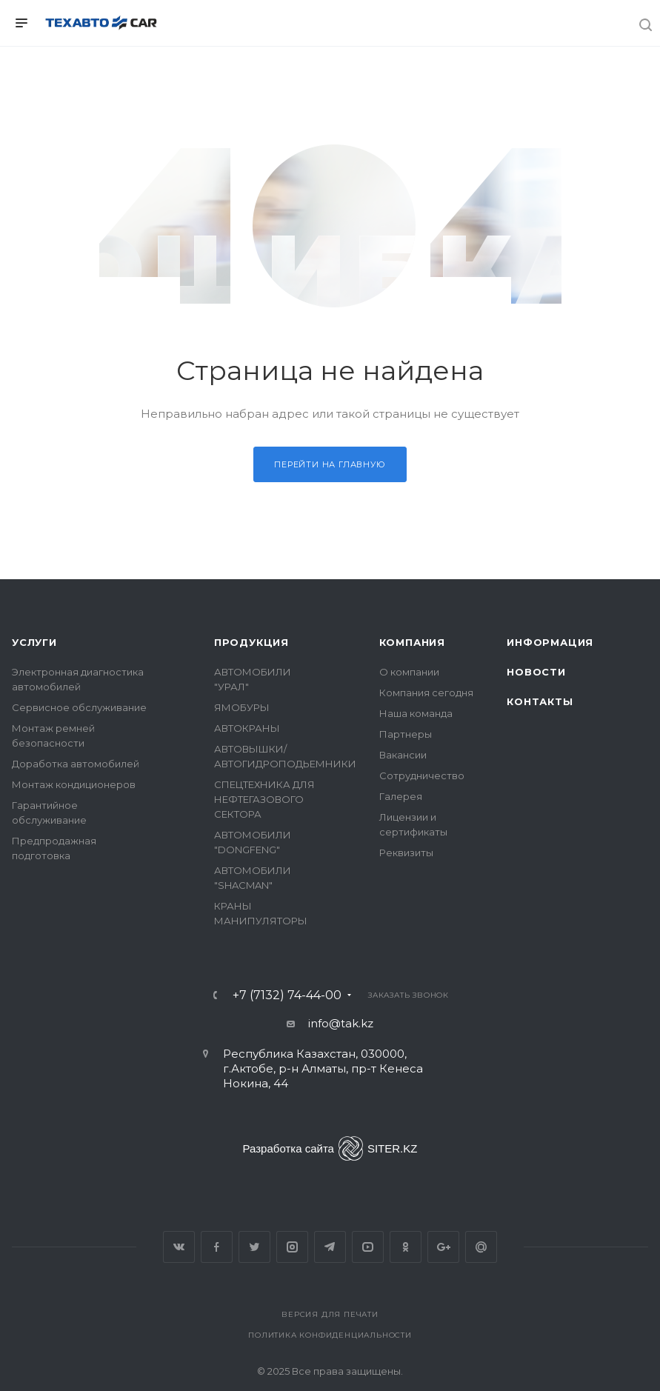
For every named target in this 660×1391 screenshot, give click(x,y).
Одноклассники (405, 1247)
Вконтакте (179, 1247)
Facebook (217, 1247)
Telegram (330, 1247)
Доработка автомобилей (75, 764)
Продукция (251, 642)
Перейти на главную (329, 464)
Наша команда (416, 713)
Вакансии (403, 755)
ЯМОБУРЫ (242, 707)
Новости (536, 672)
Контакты (540, 701)
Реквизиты (406, 852)
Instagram (292, 1247)
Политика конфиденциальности (330, 1335)
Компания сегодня (426, 692)
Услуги (34, 642)
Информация (550, 642)
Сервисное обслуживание (79, 707)
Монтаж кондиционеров (74, 784)
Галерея (400, 796)
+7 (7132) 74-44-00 (287, 995)
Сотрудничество (421, 775)
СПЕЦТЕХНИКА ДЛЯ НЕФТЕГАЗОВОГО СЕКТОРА (264, 799)
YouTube (368, 1247)
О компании (409, 672)
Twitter (254, 1247)
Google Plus (443, 1247)
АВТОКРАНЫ (247, 728)
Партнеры (405, 734)
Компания (412, 642)
